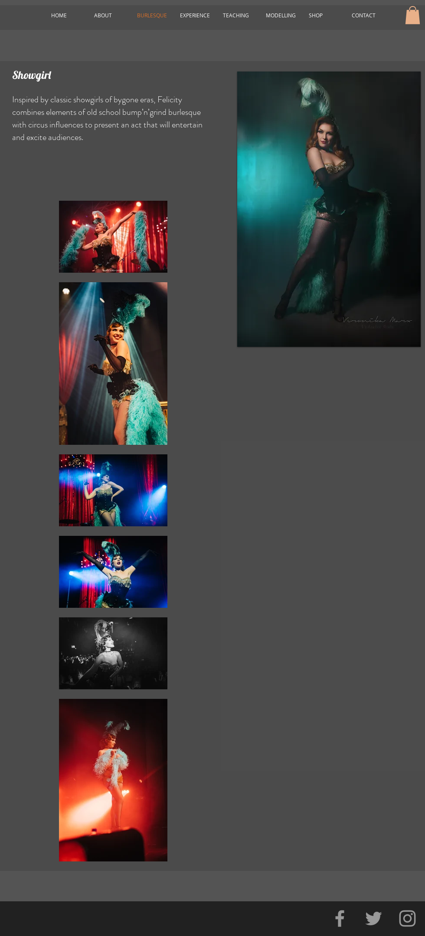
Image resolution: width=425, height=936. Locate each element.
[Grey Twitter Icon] (374, 918)
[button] (412, 15)
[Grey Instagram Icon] (407, 918)
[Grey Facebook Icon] (340, 918)
